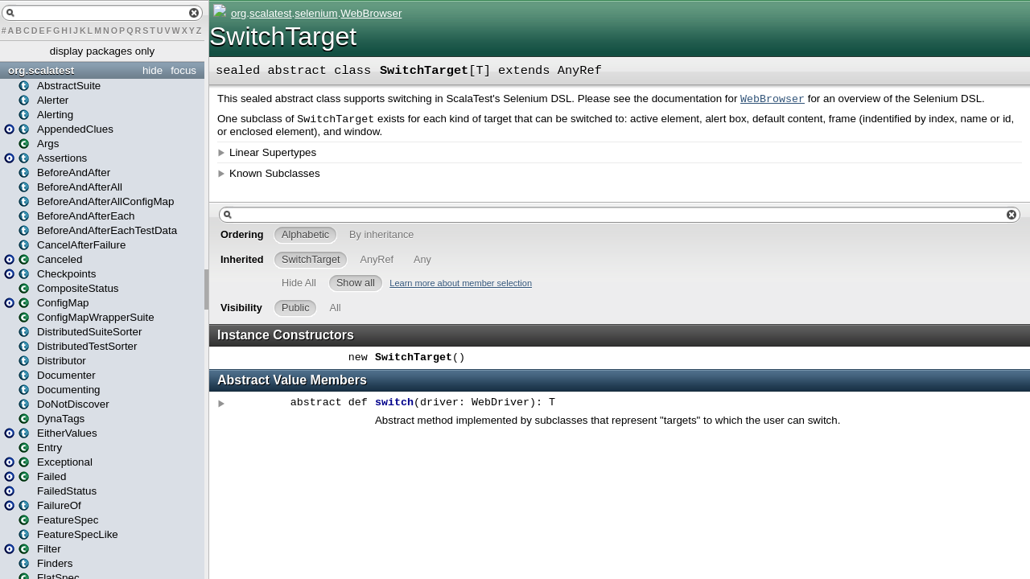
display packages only (102, 51)
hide (152, 70)
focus (183, 70)
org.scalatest (41, 70)
